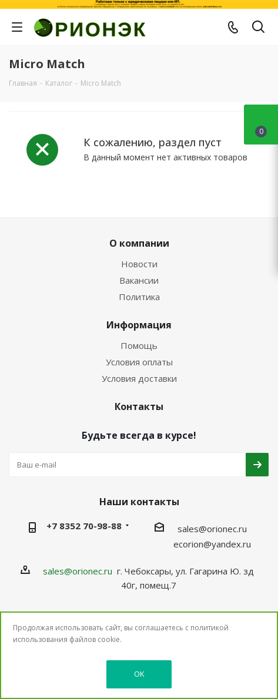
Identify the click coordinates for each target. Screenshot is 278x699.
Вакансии (139, 280)
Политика (139, 297)
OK (139, 673)
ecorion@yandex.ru (212, 544)
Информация (139, 324)
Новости (139, 264)
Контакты (139, 406)
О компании (139, 243)
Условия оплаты (139, 362)
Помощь (139, 345)
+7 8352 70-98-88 (84, 526)
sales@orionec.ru (212, 529)
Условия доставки (139, 378)
